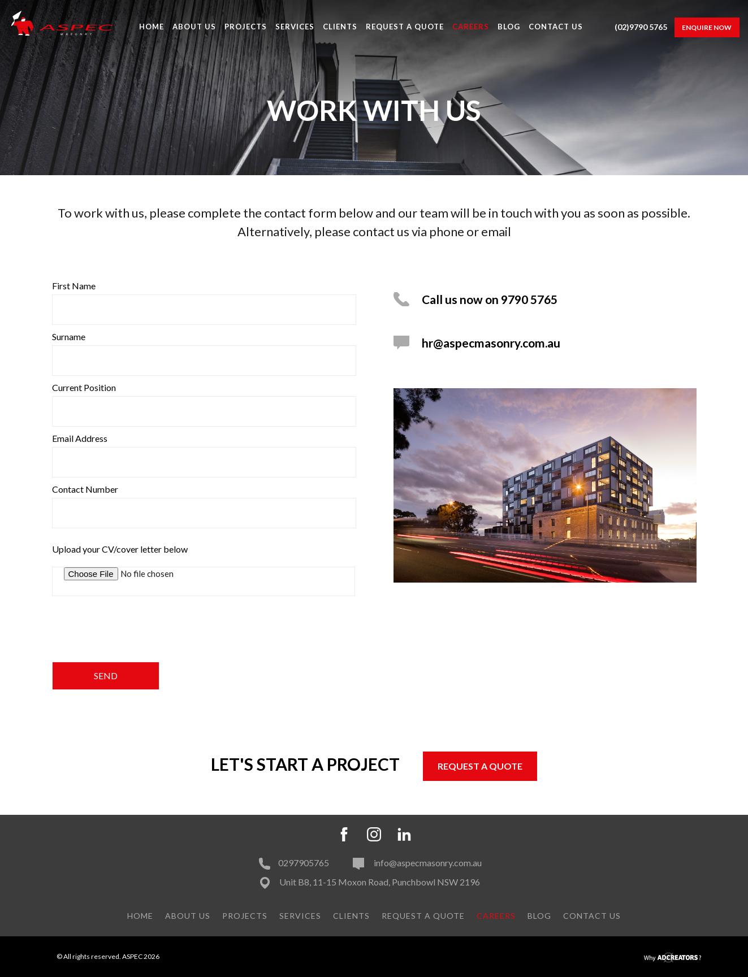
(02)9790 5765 (641, 27)
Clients (340, 26)
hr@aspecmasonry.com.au (491, 343)
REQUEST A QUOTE (480, 766)
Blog (509, 26)
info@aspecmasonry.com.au (417, 862)
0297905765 (294, 862)
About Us (194, 26)
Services (294, 26)
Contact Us (556, 26)
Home (151, 26)
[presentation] (138, 632)
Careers (470, 26)
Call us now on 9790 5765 (489, 299)
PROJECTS (245, 26)
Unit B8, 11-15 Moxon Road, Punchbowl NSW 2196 (379, 881)
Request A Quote (405, 26)
